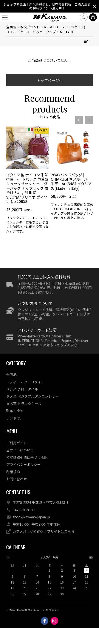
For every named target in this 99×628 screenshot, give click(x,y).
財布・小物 (14, 410)
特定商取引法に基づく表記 (27, 457)
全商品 (11, 26)
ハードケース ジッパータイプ (33, 31)
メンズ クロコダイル (22, 389)
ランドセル (14, 418)
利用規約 (13, 471)
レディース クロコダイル (25, 382)
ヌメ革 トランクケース (23, 403)
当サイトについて (20, 450)
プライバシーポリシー (23, 464)
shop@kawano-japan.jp (31, 516)
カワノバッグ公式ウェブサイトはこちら (43, 531)
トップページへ (49, 80)
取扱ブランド (30, 26)
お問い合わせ (16, 478)
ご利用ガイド (16, 442)
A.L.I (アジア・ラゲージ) (67, 26)
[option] (27, 182)
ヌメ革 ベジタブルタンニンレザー (32, 396)
